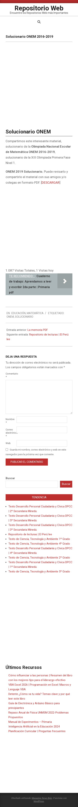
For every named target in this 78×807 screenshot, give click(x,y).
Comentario (11, 375)
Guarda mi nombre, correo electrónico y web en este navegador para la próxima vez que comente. (36, 452)
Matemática (35, 313)
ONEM (10, 316)
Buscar (10, 478)
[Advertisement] (39, 227)
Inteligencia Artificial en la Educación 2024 (34, 726)
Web (8, 443)
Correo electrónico (11, 432)
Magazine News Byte (42, 798)
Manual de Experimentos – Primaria (30, 722)
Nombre (10, 421)
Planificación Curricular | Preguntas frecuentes (36, 731)
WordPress (38, 801)
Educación (18, 313)
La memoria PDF (37, 330)
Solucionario (24, 316)
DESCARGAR (50, 182)
